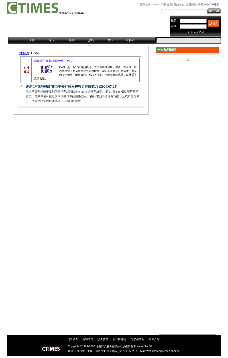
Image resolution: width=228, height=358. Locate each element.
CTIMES (24, 53)
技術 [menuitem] (111, 40)
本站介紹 (154, 339)
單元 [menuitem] (52, 40)
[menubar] (82, 40)
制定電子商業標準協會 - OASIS (54, 61)
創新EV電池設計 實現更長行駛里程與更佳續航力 (62, 86)
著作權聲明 (119, 339)
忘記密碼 (199, 32)
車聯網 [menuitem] (130, 40)
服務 (215, 4)
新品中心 (178, 4)
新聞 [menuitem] (32, 40)
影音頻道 (191, 4)
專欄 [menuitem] (71, 40)
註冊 (190, 32)
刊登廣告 (72, 339)
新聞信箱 (87, 339)
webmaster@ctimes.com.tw (163, 351)
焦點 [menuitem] (91, 40)
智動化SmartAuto (150, 4)
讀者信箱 (103, 339)
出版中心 (203, 4)
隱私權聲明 (137, 339)
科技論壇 (166, 4)
